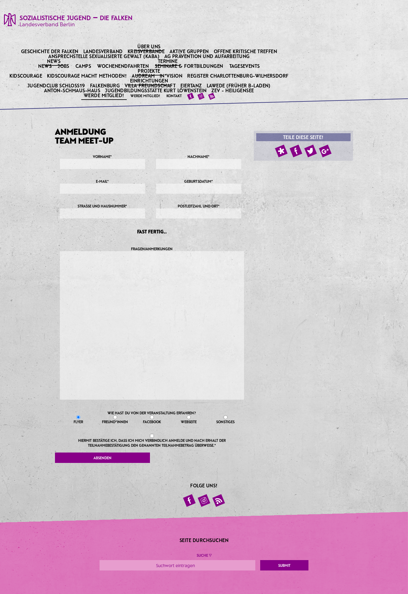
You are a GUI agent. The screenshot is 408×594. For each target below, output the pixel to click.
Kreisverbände (147, 51)
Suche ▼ (204, 555)
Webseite (188, 419)
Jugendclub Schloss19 (56, 85)
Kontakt (174, 96)
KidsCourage (26, 76)
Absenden (102, 458)
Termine (168, 61)
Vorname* (102, 161)
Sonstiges (225, 419)
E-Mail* (102, 186)
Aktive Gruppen (189, 51)
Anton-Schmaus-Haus (72, 90)
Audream (144, 76)
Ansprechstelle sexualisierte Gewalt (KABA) (104, 56)
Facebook (151, 419)
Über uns (149, 46)
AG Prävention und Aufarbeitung (207, 56)
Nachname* (198, 161)
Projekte (149, 71)
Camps (83, 66)
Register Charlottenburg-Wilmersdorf (238, 76)
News (54, 61)
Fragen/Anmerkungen (152, 323)
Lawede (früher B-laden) (239, 85)
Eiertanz (191, 85)
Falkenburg (105, 85)
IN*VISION (172, 76)
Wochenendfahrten (123, 66)
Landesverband (103, 51)
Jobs (63, 66)
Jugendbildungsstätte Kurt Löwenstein (156, 90)
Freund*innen (115, 419)
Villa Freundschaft (151, 85)
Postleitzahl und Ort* (198, 211)
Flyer (78, 419)
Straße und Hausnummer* (102, 211)
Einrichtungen (149, 80)
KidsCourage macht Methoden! (87, 76)
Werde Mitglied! (105, 95)
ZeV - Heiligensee (233, 90)
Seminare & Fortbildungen (189, 66)
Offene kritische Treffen (246, 51)
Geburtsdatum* (198, 186)
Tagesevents (244, 66)
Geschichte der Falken (50, 51)
